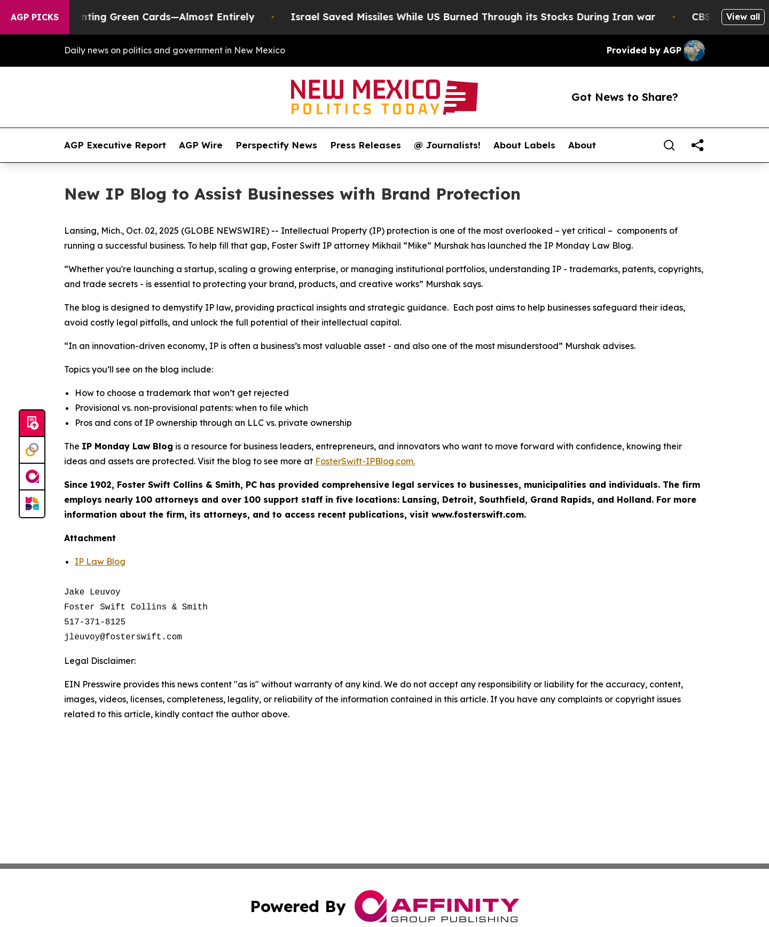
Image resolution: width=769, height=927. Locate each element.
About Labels (524, 145)
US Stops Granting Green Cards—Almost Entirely (145, 17)
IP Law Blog (100, 561)
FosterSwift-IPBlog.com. (365, 461)
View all (743, 16)
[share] (697, 145)
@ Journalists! (447, 145)
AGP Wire (201, 145)
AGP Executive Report (115, 145)
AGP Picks (35, 17)
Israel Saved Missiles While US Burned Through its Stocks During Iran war (483, 17)
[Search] (669, 145)
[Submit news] (32, 423)
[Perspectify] (32, 450)
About (582, 145)
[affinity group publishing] (32, 477)
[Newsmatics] (32, 503)
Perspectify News (276, 145)
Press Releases (365, 145)
